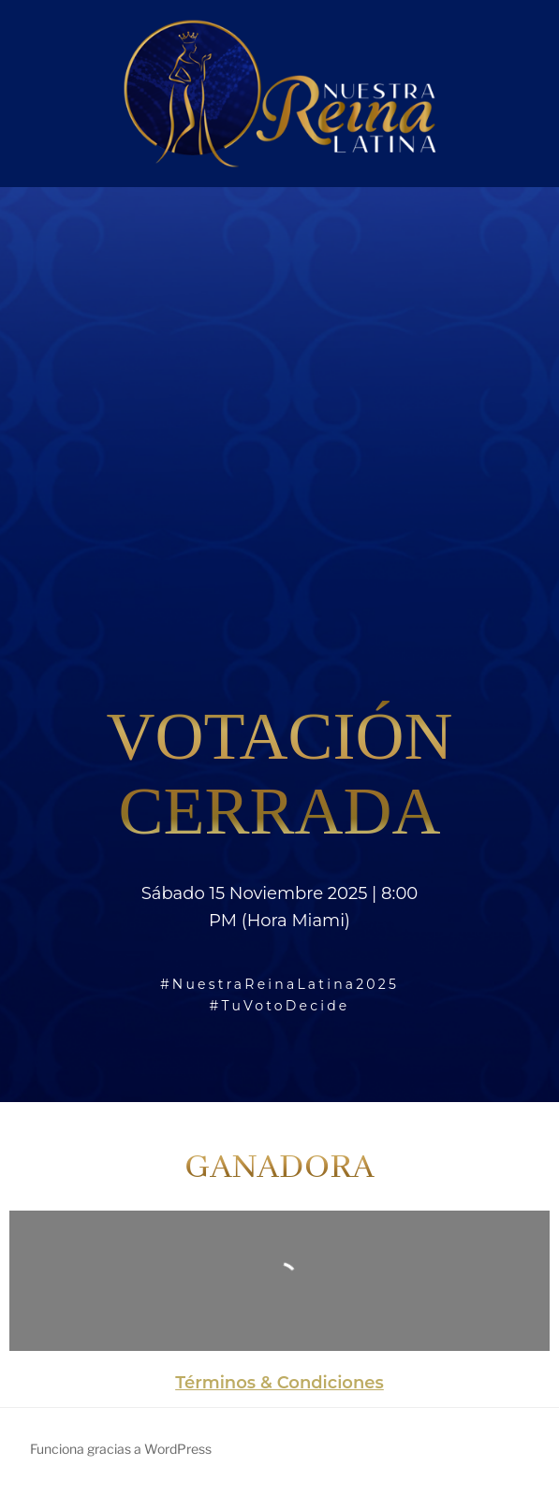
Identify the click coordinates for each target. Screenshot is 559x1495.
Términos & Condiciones (279, 1382)
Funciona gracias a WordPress (121, 1449)
